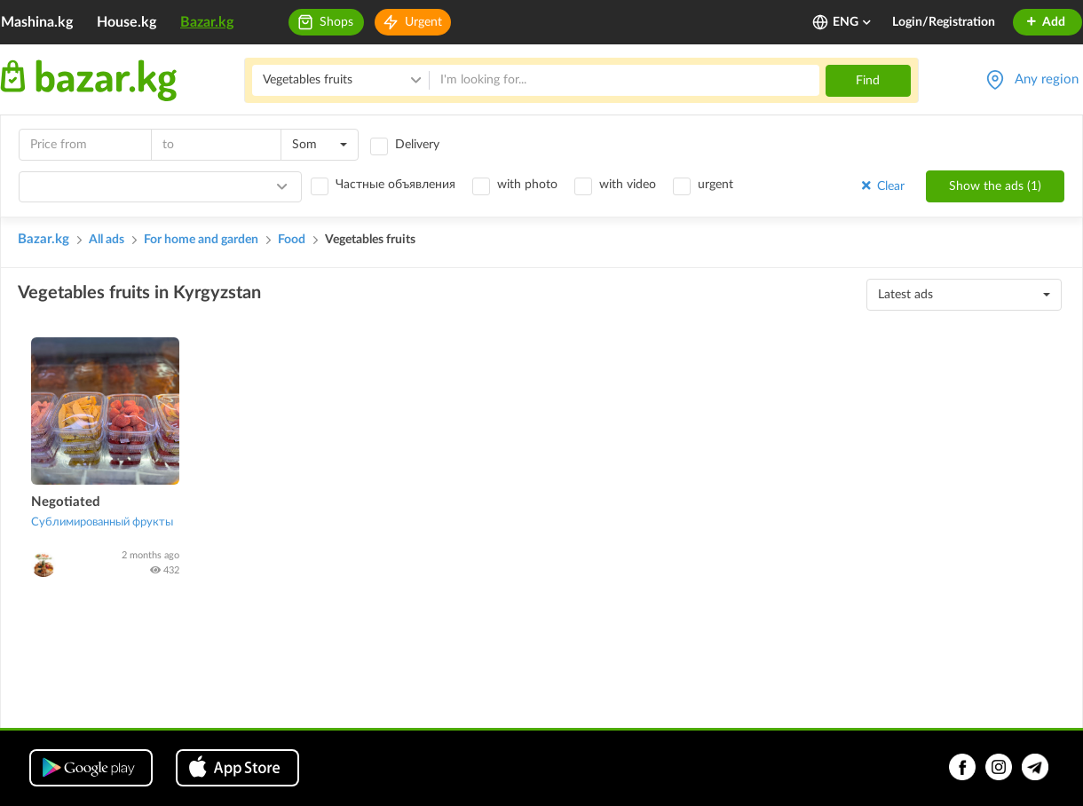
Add (1045, 22)
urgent (715, 184)
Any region (1047, 79)
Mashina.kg (37, 22)
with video (627, 184)
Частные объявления (395, 184)
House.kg (126, 22)
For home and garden (201, 239)
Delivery (417, 144)
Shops (336, 22)
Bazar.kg (206, 22)
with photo (527, 184)
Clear (881, 186)
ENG (853, 22)
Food (291, 239)
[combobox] (320, 145)
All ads (106, 239)
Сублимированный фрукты (102, 522)
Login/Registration (943, 22)
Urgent (423, 22)
